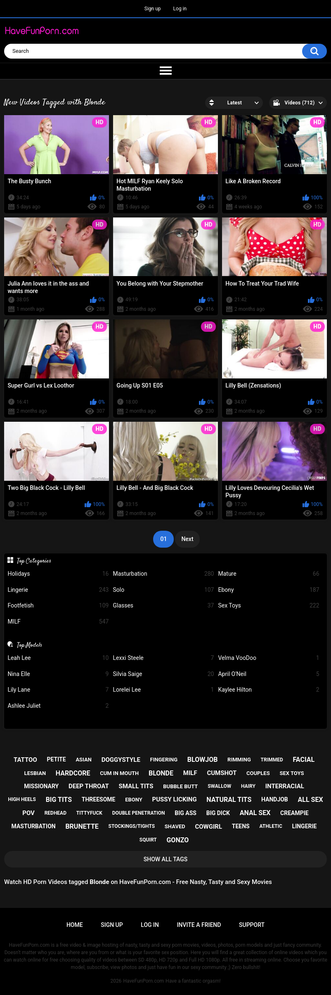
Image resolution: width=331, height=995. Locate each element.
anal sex (255, 813)
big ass (185, 813)
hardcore (73, 773)
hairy (248, 786)
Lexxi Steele (163, 658)
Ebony (268, 589)
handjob (274, 799)
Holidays (58, 573)
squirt (148, 840)
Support (252, 925)
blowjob (202, 759)
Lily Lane (58, 689)
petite (56, 759)
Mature (268, 573)
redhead (55, 813)
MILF (58, 621)
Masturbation (163, 573)
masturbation (34, 826)
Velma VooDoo (268, 658)
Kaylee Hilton (268, 689)
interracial (284, 786)
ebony (133, 799)
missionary (41, 786)
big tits (59, 800)
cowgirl (208, 826)
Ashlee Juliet (58, 705)
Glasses (163, 605)
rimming (239, 759)
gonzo (177, 840)
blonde (161, 773)
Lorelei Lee (163, 689)
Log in (180, 9)
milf (190, 773)
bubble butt (180, 786)
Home (74, 925)
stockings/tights (132, 826)
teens (241, 826)
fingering (163, 759)
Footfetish (58, 605)
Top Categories (34, 561)
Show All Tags (166, 859)
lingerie (304, 826)
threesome (99, 799)
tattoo (25, 759)
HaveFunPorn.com (143, 981)
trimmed (272, 760)
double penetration (138, 813)
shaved (175, 826)
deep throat (89, 786)
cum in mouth (119, 773)
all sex (310, 800)
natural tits (228, 800)
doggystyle (121, 759)
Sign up (152, 9)
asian (84, 759)
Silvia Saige (163, 674)
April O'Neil (268, 674)
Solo (163, 589)
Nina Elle (58, 674)
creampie (294, 813)
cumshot (221, 773)
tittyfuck (89, 813)
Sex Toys (268, 605)
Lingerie (58, 589)
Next (187, 539)
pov (28, 813)
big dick (218, 813)
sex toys (291, 773)
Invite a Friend (199, 925)
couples (258, 773)
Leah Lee (58, 658)
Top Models (29, 645)
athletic (270, 826)
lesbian (35, 773)
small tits (136, 786)
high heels (21, 799)
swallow (219, 786)
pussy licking (174, 799)
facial (304, 759)
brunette (81, 826)
